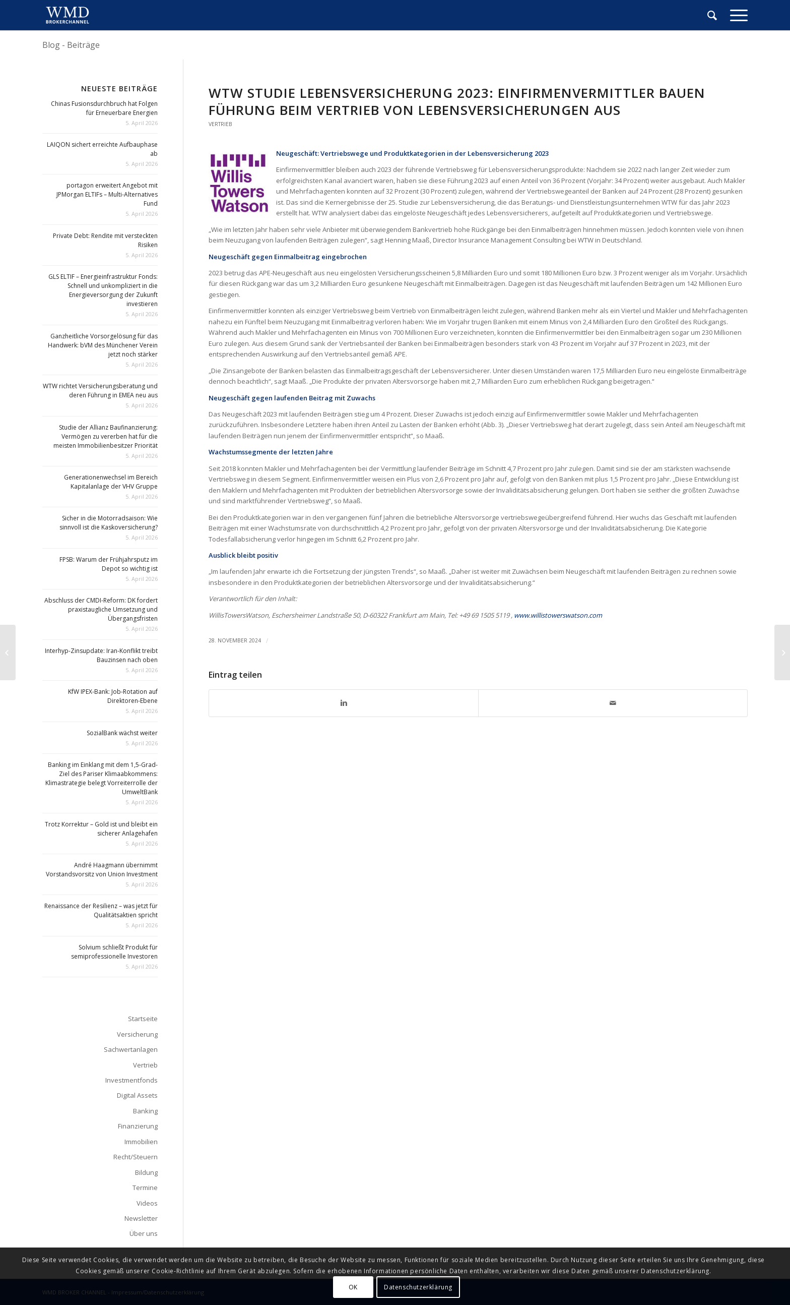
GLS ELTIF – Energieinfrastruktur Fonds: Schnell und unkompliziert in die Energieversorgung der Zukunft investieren (103, 290)
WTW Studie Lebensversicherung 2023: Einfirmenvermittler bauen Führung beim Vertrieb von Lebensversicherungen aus (457, 101)
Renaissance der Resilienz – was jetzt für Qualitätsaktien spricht (101, 910)
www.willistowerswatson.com (558, 615)
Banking (145, 1110)
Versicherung (137, 1034)
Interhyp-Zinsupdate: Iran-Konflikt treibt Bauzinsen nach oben (101, 655)
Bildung (146, 1172)
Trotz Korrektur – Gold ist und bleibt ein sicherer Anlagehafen (101, 829)
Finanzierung (138, 1126)
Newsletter (141, 1218)
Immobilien (141, 1141)
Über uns (143, 1233)
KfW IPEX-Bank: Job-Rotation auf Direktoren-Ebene (113, 696)
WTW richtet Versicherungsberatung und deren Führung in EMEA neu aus (100, 390)
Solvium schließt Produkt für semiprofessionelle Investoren (114, 952)
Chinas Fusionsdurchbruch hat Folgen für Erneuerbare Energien (104, 108)
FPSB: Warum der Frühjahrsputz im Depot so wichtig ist (108, 564)
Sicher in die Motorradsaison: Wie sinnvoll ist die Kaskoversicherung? (108, 522)
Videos (147, 1203)
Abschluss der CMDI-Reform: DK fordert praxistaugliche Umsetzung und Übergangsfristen (101, 609)
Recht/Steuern (135, 1156)
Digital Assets (137, 1095)
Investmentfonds (131, 1080)
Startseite (143, 1018)
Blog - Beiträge (71, 44)
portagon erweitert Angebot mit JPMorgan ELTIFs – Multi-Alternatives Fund (107, 194)
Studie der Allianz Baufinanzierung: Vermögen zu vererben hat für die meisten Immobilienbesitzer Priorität (105, 436)
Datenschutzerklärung (418, 1287)
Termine (145, 1187)
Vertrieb (220, 124)
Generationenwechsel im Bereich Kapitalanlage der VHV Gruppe (111, 482)
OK (353, 1287)
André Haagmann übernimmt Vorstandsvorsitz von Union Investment (102, 869)
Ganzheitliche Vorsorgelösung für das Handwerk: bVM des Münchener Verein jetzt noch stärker (103, 345)
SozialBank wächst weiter (122, 733)
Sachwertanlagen (131, 1049)
